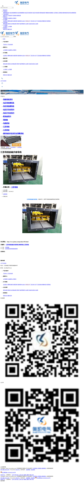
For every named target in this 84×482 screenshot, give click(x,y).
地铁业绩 (14, 23)
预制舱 (47, 12)
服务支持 (10, 29)
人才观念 (5, 26)
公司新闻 (5, 18)
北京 (22, 474)
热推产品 (3, 474)
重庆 (28, 474)
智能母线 (21, 244)
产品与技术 (5, 14)
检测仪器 (19, 15)
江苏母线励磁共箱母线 (12, 244)
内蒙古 (25, 474)
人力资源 (5, 25)
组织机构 (20, 21)
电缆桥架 (51, 12)
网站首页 (5, 10)
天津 (15, 474)
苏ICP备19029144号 (5, 469)
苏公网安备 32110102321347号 (8, 472)
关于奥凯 (5, 19)
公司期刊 (14, 18)
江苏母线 (56, 12)
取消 (15, 36)
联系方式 (5, 29)
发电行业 (10, 23)
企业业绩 (5, 22)
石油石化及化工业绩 (33, 23)
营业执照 (33, 469)
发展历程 (15, 21)
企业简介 (5, 21)
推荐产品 (5, 15)
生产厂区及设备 (38, 21)
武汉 (17, 474)
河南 (30, 474)
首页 (4, 39)
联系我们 (49, 21)
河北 (33, 474)
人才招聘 (10, 26)
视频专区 (44, 21)
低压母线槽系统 (13, 12)
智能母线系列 (6, 12)
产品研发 (14, 15)
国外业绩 (5, 23)
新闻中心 (5, 16)
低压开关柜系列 (28, 12)
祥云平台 (18, 469)
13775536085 (3, 263)
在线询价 (5, 194)
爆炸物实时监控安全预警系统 (69, 12)
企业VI (23, 21)
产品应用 (10, 15)
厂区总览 (32, 21)
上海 (20, 474)
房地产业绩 (19, 23)
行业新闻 (10, 18)
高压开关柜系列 (36, 12)
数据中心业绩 (25, 23)
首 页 (7, 147)
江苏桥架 (60, 12)
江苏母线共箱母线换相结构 (11, 248)
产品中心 (5, 11)
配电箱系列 (42, 12)
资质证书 (28, 21)
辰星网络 (28, 469)
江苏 (13, 474)
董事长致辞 (10, 21)
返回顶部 (3, 480)
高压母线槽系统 (21, 12)
